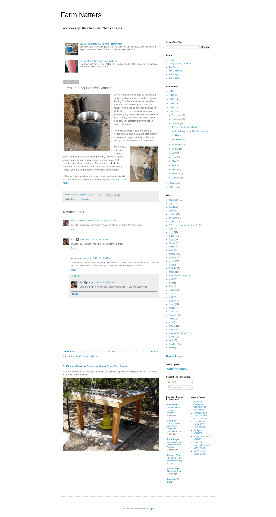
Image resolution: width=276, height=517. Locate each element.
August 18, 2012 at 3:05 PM (97, 258)
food (171, 250)
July (174, 153)
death (171, 229)
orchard (172, 293)
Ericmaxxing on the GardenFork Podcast (174, 444)
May (174, 161)
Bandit (172, 207)
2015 (172, 91)
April (174, 165)
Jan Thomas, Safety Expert (200, 452)
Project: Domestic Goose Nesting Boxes (98, 61)
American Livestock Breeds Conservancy (202, 445)
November (177, 119)
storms (172, 329)
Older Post (153, 351)
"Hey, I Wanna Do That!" (180, 63)
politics (172, 308)
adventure (173, 200)
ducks (171, 236)
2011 (172, 107)
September (177, 145)
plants (171, 304)
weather (172, 344)
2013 (172, 99)
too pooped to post (177, 333)
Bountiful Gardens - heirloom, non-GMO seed (200, 406)
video (171, 340)
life (170, 283)
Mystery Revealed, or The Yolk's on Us (189, 131)
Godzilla (172, 268)
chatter (172, 214)
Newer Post (69, 351)
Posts (172, 382)
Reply (74, 229)
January (176, 178)
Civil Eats (172, 421)
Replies (77, 276)
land (171, 279)
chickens (173, 218)
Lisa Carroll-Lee (79, 220)
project (172, 311)
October (176, 123)
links (171, 286)
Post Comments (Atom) (87, 356)
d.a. (73, 239)
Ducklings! (176, 135)
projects (85, 199)
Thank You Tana (174, 471)
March (175, 169)
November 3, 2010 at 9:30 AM (94, 239)
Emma (172, 243)
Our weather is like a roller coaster (173, 410)
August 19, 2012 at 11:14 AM (102, 282)
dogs (73, 199)
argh (171, 203)
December (177, 115)
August (175, 149)
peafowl (172, 301)
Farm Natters (81, 15)
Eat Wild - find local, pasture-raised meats (200, 415)
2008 (172, 187)
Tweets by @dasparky (176, 369)
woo (171, 347)
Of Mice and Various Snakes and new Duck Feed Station (95, 366)
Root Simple (173, 439)
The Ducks (174, 78)
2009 (172, 183)
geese (172, 261)
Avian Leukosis (178, 139)
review (172, 319)
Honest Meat (173, 468)
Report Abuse (174, 356)
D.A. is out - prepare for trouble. (183, 225)
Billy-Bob (173, 211)
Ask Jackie (172, 405)
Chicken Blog (174, 455)
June (174, 157)
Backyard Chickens (198, 431)
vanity (171, 337)
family (171, 247)
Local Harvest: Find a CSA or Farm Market (200, 424)
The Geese (174, 67)
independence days (178, 275)
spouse (172, 326)
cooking (172, 221)
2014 (172, 95)
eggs (171, 239)
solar (171, 322)
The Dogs (173, 74)
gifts (171, 265)
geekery (172, 257)
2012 (172, 103)
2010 (172, 111)
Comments (174, 387)
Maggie (172, 290)
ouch (171, 297)
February (176, 173)
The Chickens (175, 71)
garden (172, 254)
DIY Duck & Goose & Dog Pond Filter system (101, 44)
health (78, 199)
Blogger (150, 508)
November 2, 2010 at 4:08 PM (102, 220)
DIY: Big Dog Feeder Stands (184, 127)
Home (111, 351)
